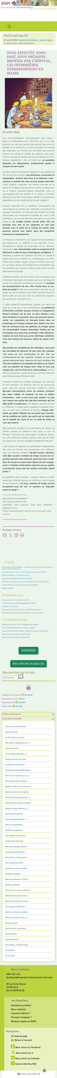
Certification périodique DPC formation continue (18, 628)
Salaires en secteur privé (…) (16, 918)
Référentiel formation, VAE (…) (17, 896)
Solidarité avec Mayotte (10, 606)
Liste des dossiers (12, 719)
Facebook (27, 695)
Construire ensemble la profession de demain (17, 578)
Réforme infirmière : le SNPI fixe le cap (15, 575)
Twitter (20, 699)
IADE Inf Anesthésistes (14, 825)
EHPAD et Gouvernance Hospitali (18, 803)
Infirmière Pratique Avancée (16, 847)
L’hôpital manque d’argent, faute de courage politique (20, 585)
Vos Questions (19, 1000)
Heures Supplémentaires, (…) (16, 819)
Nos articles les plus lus (28, 664)
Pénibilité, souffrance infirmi (16, 868)
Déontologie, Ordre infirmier (16, 781)
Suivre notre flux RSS (23, 1064)
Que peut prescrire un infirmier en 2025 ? (16, 600)
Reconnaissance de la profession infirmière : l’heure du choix (22, 613)
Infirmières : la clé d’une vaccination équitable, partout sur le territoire (25, 581)
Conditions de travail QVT (15, 765)
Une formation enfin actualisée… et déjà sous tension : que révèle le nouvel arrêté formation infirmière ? (27, 568)
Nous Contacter (20, 969)
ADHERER (28, 651)
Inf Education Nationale (14, 841)
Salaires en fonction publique (16, 912)
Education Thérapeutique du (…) (17, 798)
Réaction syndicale (12, 885)
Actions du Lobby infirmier (15, 727)
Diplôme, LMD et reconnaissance (18, 787)
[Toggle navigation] (9, 26)
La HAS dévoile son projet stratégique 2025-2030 (18, 603)
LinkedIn (21, 702)
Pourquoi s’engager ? (21, 1017)
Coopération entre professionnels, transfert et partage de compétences (25, 631)
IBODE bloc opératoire (13, 830)
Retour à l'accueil (21, 1040)
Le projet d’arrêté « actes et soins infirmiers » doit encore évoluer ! (24, 572)
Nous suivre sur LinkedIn (25, 1058)
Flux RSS (17, 706)
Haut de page (19, 1036)
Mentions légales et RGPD (23, 1021)
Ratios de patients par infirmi (16, 879)
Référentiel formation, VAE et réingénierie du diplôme (20, 624)
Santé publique (11, 934)
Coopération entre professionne (17, 770)
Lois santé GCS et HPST (14, 863)
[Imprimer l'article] (22, 536)
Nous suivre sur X (22, 1053)
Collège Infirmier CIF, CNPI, (15, 759)
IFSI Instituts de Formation (15, 836)
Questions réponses (12, 874)
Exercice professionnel (14, 814)
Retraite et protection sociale (16, 901)
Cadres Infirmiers (12, 748)
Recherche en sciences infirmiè (17, 890)
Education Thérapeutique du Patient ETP (15, 637)
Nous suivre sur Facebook (26, 1047)
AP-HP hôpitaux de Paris (14, 738)
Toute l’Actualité (11, 714)
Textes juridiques (11, 939)
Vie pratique (10, 950)
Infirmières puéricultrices (15, 852)
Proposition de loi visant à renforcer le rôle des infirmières (21, 609)
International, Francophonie (16, 857)
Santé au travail (11, 923)
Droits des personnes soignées (17, 792)
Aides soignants (11, 732)
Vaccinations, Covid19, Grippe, (16, 945)
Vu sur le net (10, 956)
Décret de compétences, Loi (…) (17, 776)
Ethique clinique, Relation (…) (16, 809)
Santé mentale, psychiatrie (15, 928)
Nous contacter (18, 1009)
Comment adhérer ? (20, 1013)
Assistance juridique (21, 1005)
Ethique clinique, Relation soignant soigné (16, 634)
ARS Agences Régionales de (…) (17, 743)
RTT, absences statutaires (15, 907)
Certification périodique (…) (16, 754)
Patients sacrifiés (7, 588)
